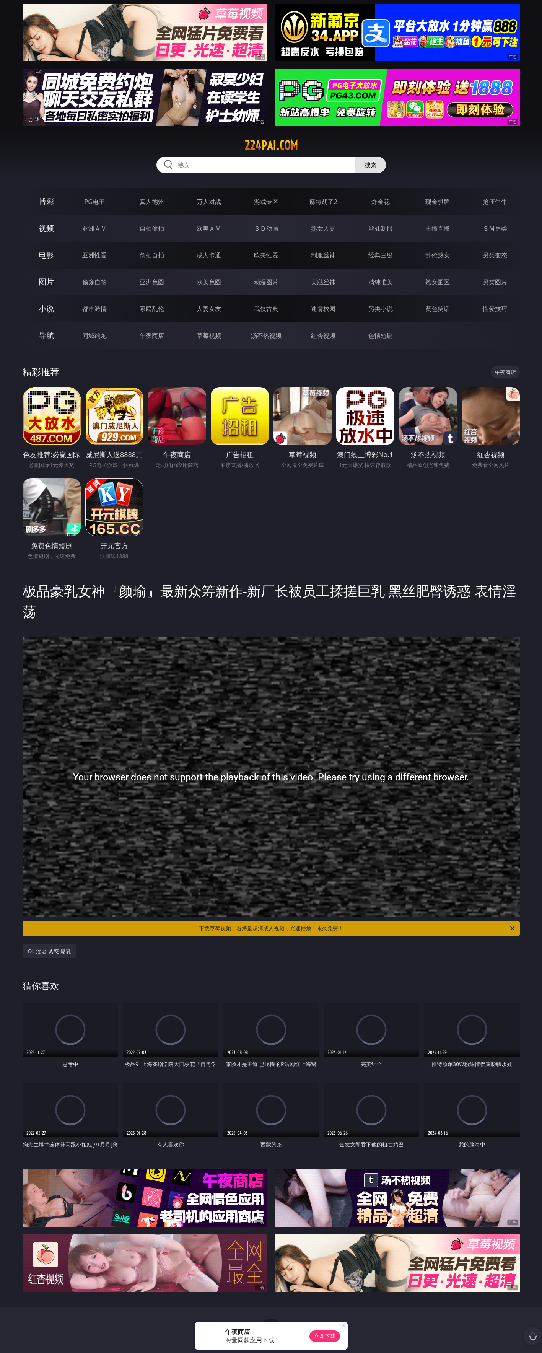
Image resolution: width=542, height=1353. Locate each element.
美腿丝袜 (323, 282)
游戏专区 (266, 201)
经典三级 (380, 255)
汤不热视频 (266, 335)
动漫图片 (266, 282)
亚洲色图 (152, 282)
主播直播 (437, 228)
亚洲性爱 (94, 255)
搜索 (371, 165)
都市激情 (94, 308)
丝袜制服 (380, 228)
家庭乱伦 (152, 308)
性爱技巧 (495, 308)
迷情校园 (323, 308)
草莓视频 (209, 335)
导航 (46, 335)
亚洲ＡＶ (94, 228)
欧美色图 (209, 282)
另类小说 (380, 308)
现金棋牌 (437, 201)
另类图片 (495, 282)
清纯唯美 (380, 282)
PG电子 (95, 201)
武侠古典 (266, 308)
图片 (46, 282)
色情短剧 (380, 335)
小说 (46, 308)
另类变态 (495, 255)
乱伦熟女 (437, 255)
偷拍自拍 (152, 255)
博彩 (46, 201)
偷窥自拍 (94, 282)
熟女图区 (437, 282)
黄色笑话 (437, 308)
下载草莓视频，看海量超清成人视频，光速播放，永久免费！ (357, 928)
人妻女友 (209, 308)
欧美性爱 (266, 255)
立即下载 (324, 1336)
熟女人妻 (323, 228)
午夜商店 (152, 335)
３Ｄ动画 (266, 228)
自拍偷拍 (152, 228)
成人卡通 (209, 255)
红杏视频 (323, 335)
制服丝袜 (323, 255)
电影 (46, 255)
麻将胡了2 (323, 201)
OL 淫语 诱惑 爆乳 (49, 951)
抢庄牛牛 (495, 201)
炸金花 (380, 201)
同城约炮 (94, 335)
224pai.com (271, 145)
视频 (46, 228)
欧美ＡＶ (209, 228)
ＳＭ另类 (495, 228)
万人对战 (209, 201)
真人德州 (152, 201)
